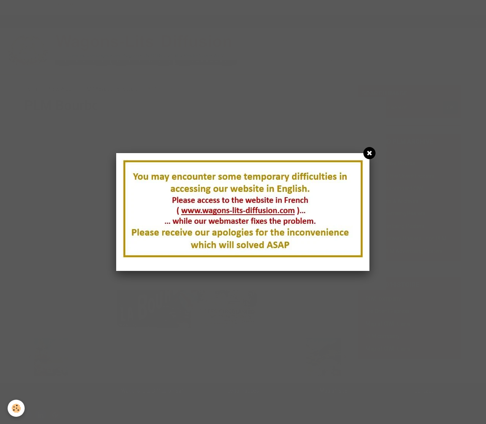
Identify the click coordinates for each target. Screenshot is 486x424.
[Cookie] (16, 408)
